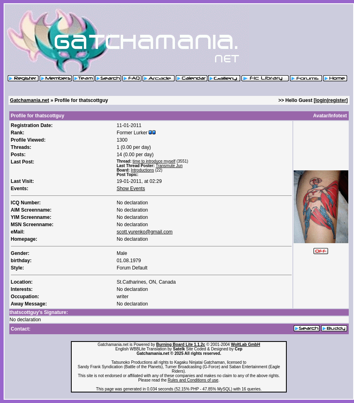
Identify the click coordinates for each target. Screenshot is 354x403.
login (321, 100)
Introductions (142, 170)
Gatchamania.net (29, 100)
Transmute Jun (169, 165)
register (337, 100)
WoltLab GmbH (245, 344)
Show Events (131, 188)
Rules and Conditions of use (193, 380)
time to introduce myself (153, 161)
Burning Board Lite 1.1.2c (180, 344)
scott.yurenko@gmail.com (145, 232)
